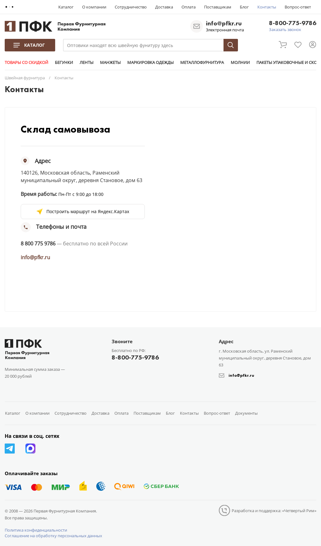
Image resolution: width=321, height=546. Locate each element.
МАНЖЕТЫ (110, 62)
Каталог (66, 7)
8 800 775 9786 (38, 243)
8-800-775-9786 (292, 23)
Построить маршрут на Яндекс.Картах (87, 211)
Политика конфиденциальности (36, 530)
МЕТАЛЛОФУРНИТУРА (202, 62)
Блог (244, 7)
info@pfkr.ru (224, 23)
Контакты (266, 7)
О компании (94, 7)
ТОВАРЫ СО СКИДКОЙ (26, 62)
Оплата (189, 7)
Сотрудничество (131, 7)
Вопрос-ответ (298, 7)
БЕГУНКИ (64, 62)
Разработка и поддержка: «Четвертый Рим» (274, 510)
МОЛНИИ (240, 62)
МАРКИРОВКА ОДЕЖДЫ (150, 62)
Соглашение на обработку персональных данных (53, 535)
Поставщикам (217, 7)
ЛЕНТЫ (86, 62)
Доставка (164, 7)
